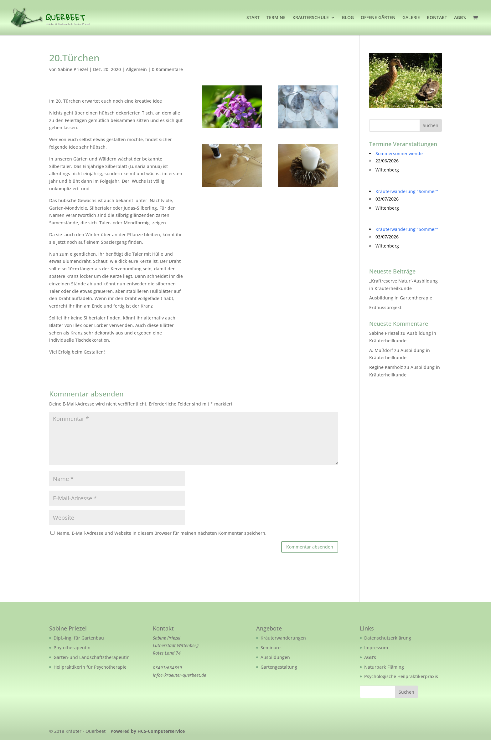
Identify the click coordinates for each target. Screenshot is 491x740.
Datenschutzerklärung (387, 638)
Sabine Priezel (73, 69)
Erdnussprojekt (385, 307)
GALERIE (411, 17)
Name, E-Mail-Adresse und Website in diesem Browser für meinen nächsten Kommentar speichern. (161, 533)
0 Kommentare (167, 69)
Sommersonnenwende (399, 153)
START (253, 17)
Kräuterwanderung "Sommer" (406, 191)
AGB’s (460, 17)
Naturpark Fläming (384, 667)
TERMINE (276, 17)
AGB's (370, 657)
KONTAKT (437, 17)
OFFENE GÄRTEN (378, 17)
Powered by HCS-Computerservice (148, 731)
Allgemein (136, 69)
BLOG (348, 17)
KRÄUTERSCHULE (310, 17)
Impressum (376, 648)
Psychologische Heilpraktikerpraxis (401, 676)
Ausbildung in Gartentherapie (400, 298)
